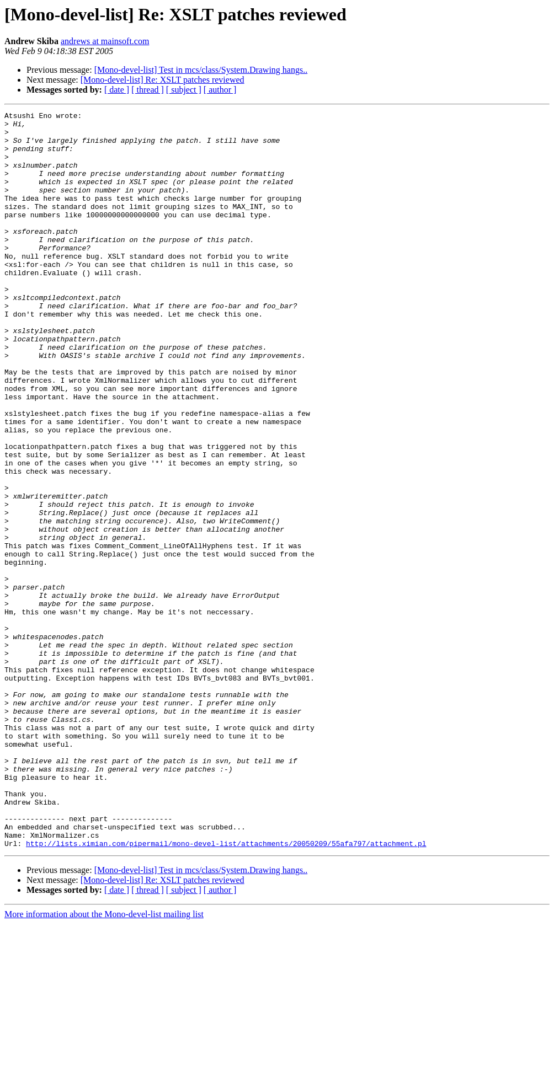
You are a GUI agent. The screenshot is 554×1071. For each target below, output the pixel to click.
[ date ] (116, 89)
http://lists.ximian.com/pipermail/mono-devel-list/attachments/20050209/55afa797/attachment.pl (226, 990)
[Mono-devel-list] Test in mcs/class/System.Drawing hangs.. (201, 69)
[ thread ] (147, 89)
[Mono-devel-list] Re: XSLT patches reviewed (162, 79)
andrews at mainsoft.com (105, 41)
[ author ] (220, 89)
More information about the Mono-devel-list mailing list (104, 1061)
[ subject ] (183, 89)
